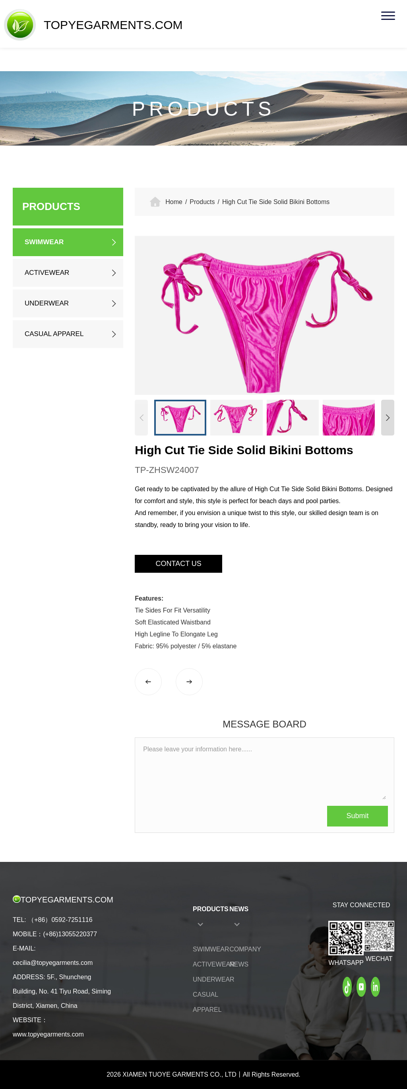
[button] (387, 418)
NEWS (238, 909)
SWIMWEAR (44, 242)
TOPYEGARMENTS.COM (93, 25)
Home (173, 201)
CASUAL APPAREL (54, 334)
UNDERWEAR (47, 303)
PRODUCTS (211, 909)
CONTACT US (179, 564)
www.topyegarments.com (48, 1034)
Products (202, 201)
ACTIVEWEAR (47, 272)
